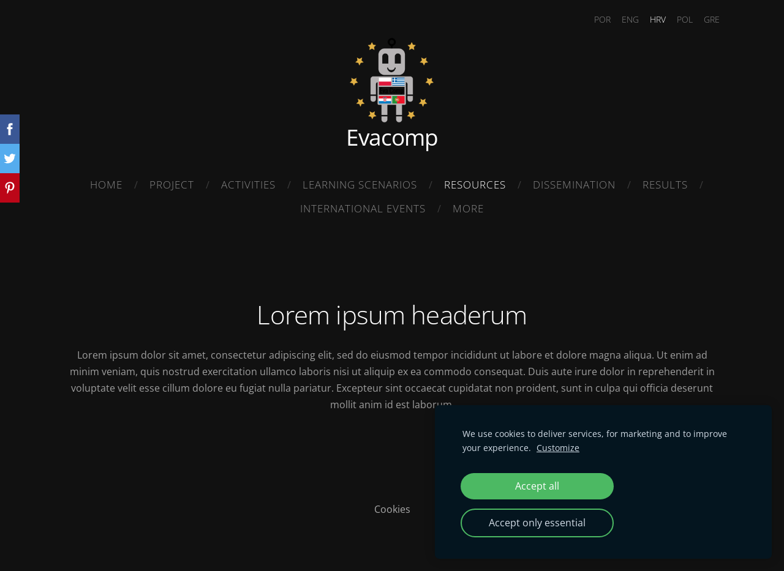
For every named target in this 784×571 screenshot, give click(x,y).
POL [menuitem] (677, 19)
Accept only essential (537, 522)
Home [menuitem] (106, 184)
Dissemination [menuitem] (574, 184)
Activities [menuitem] (248, 184)
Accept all (537, 486)
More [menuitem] (468, 208)
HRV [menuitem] (650, 19)
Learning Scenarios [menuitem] (360, 184)
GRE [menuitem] (704, 19)
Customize (558, 447)
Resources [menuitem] (475, 184)
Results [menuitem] (665, 184)
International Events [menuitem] (363, 208)
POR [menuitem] (595, 19)
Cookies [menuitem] (392, 505)
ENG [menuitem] (622, 19)
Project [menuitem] (171, 184)
